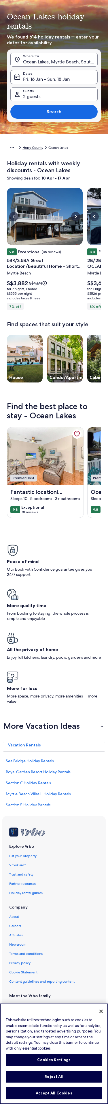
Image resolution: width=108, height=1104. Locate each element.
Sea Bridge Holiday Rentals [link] (30, 761)
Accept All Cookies (54, 1097)
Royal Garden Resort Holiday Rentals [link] (38, 772)
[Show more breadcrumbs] (12, 147)
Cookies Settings (54, 1064)
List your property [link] (23, 856)
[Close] (101, 1016)
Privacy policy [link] (20, 963)
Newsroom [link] (17, 944)
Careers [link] (15, 926)
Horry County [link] (32, 147)
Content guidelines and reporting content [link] (42, 981)
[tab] (24, 745)
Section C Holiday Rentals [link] (28, 783)
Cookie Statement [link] (23, 972)
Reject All (54, 1081)
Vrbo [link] (13, 1005)
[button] (54, 726)
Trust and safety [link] (21, 874)
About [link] (14, 916)
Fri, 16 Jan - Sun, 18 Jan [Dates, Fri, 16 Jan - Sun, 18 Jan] (46, 79)
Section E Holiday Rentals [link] (28, 805)
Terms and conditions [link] (26, 953)
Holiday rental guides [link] (26, 893)
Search (54, 111)
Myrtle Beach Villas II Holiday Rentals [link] (38, 794)
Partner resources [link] (22, 883)
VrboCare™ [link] (17, 865)
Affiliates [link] (16, 935)
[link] (77, 434)
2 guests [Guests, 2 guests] (32, 97)
